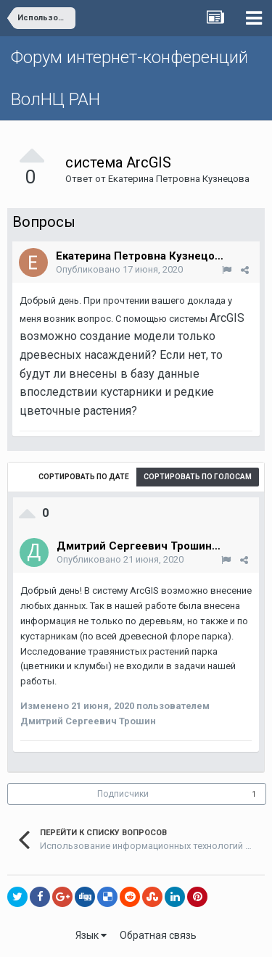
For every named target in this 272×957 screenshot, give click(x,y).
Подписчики (123, 794)
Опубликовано (119, 269)
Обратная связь (158, 935)
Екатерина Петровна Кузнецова (179, 178)
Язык (91, 935)
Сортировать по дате (83, 477)
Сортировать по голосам (198, 477)
